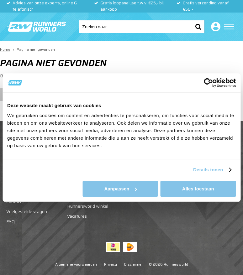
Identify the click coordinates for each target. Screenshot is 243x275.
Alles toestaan (198, 188)
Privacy (110, 264)
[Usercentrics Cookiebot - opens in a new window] (208, 82)
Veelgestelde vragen (26, 211)
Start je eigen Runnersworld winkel (87, 203)
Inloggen (214, 26)
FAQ (10, 221)
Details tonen (208, 169)
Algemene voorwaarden (76, 264)
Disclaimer (133, 264)
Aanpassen (120, 188)
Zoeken (198, 26)
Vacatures (77, 216)
